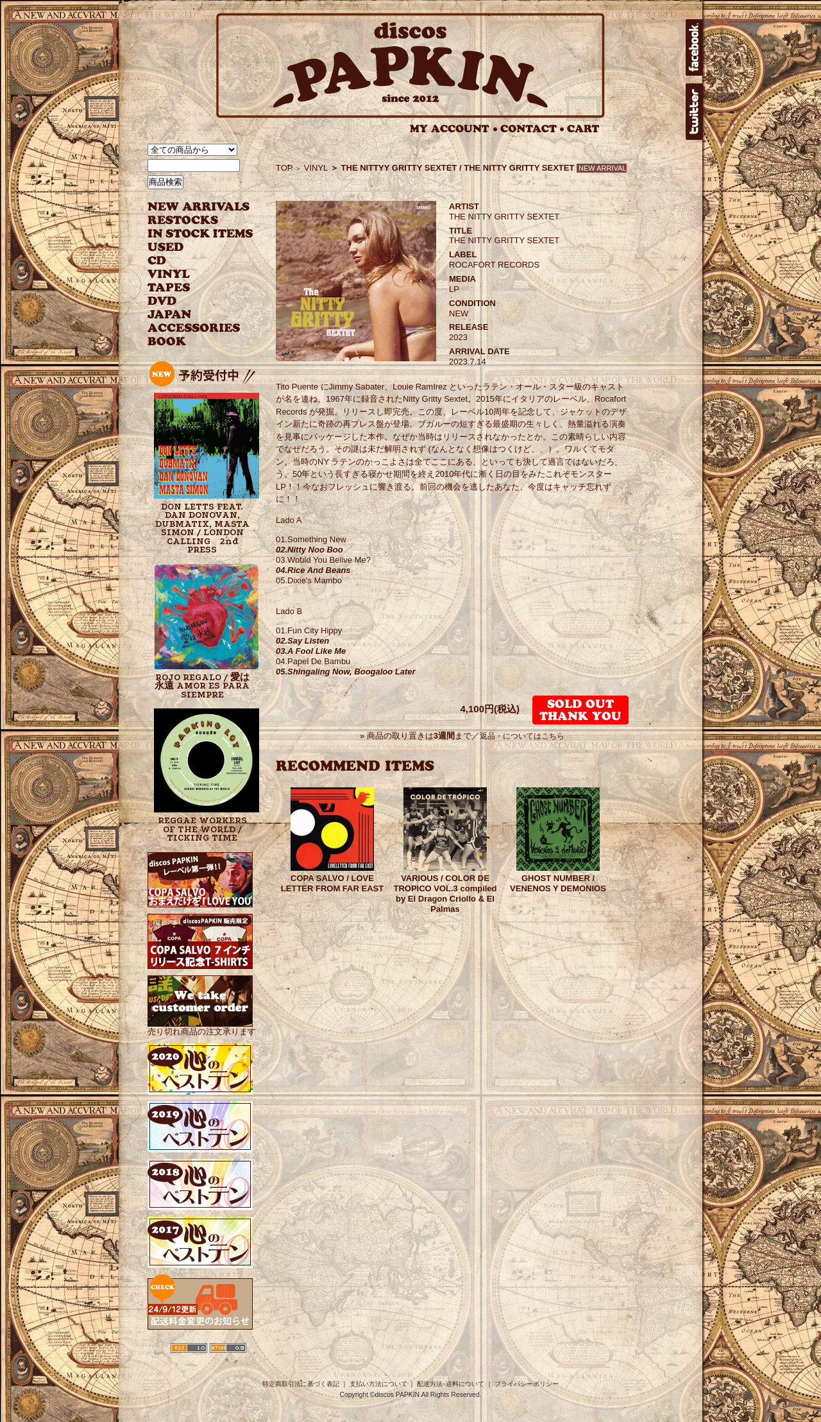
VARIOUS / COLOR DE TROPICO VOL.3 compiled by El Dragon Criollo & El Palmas (444, 893)
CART (583, 128)
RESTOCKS (191, 220)
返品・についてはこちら (522, 736)
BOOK (167, 342)
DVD (162, 301)
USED (191, 247)
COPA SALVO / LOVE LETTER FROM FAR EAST (332, 883)
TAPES (169, 288)
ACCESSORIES (194, 328)
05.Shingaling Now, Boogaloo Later (346, 671)
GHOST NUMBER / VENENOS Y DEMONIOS (558, 883)
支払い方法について (378, 1383)
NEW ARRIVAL (199, 207)
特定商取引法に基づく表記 (300, 1383)
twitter (694, 111)
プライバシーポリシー (527, 1383)
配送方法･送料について (450, 1383)
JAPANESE (191, 315)
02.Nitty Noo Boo (309, 549)
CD (157, 261)
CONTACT (532, 128)
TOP (284, 168)
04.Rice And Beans (313, 570)
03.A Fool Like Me (311, 651)
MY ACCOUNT (454, 128)
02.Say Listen (302, 641)
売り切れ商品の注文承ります (202, 1026)
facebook (694, 47)
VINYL (170, 274)
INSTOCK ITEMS (200, 234)
